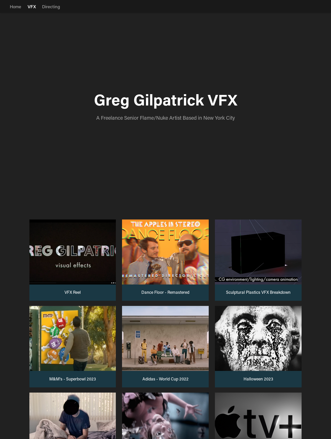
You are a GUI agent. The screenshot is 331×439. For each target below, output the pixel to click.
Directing (51, 6)
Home (15, 6)
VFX (32, 6)
